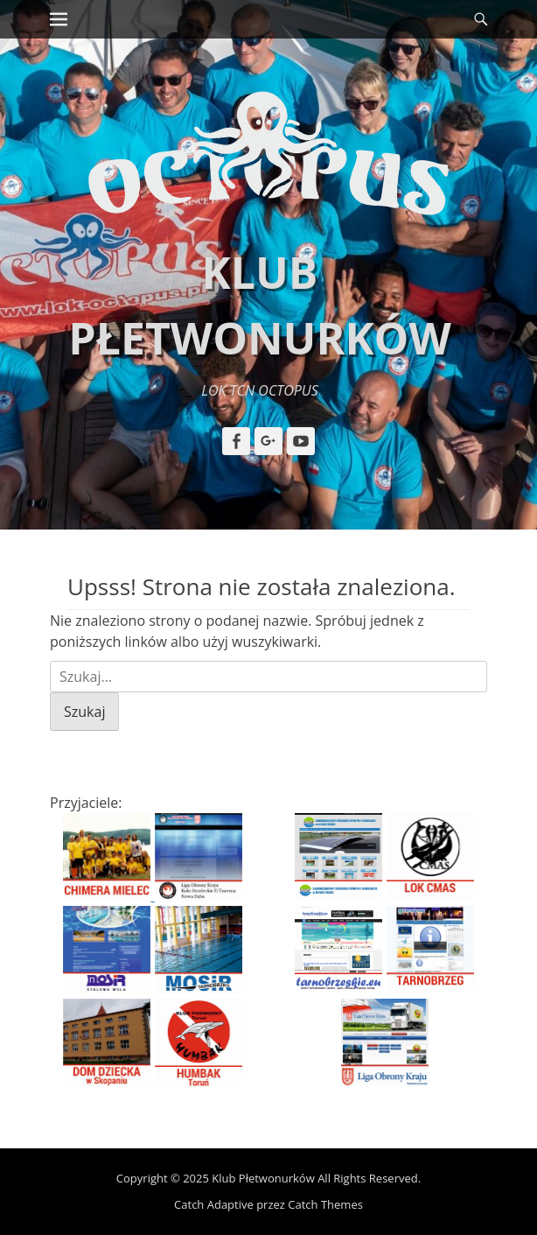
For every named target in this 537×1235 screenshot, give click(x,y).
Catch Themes (325, 1204)
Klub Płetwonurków (263, 1178)
